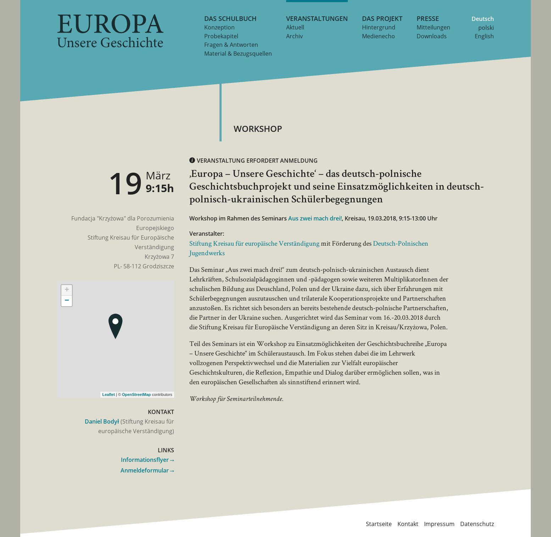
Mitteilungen (433, 27)
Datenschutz (477, 523)
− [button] (67, 301)
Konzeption (219, 27)
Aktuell (295, 27)
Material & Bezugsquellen (238, 53)
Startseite (379, 523)
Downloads (432, 36)
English (484, 36)
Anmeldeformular (145, 470)
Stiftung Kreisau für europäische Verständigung (254, 243)
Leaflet (108, 394)
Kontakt (407, 523)
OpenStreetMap (136, 394)
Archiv (294, 36)
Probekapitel (221, 36)
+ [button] (67, 290)
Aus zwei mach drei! (315, 218)
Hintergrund (378, 27)
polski (486, 28)
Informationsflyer (145, 460)
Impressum (439, 523)
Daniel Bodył (102, 421)
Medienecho (378, 36)
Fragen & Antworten (231, 45)
